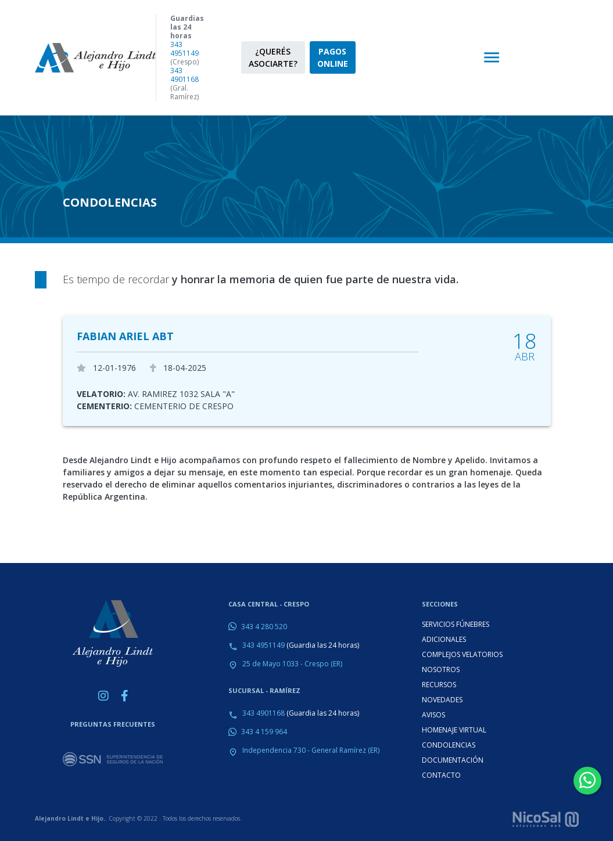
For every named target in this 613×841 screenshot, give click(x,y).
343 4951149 (184, 48)
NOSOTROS (441, 669)
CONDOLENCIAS (448, 745)
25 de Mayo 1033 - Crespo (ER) (292, 664)
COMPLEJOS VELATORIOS (462, 654)
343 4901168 (184, 75)
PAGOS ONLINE (332, 57)
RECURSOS (439, 685)
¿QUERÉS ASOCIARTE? (273, 57)
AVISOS (433, 715)
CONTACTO (441, 775)
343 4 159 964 (264, 732)
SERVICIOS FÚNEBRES (455, 624)
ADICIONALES (444, 639)
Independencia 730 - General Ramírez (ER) (310, 750)
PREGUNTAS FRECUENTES (112, 724)
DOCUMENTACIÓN (452, 760)
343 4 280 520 (264, 626)
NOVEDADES (442, 700)
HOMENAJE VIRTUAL (454, 730)
